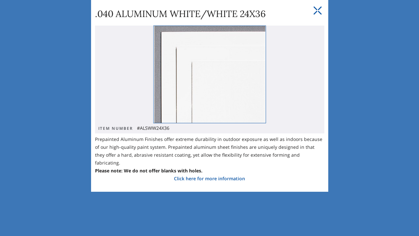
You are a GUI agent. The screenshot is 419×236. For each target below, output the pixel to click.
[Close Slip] (343, 59)
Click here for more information (150, 140)
